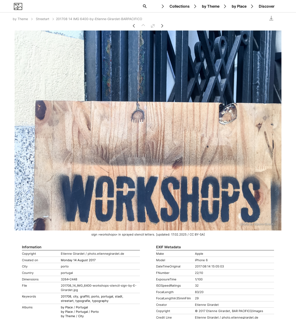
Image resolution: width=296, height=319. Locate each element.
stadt (118, 296)
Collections (180, 6)
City (81, 316)
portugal (107, 296)
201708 (66, 296)
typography (100, 301)
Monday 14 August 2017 (78, 260)
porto (95, 296)
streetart (67, 301)
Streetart (45, 19)
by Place (239, 6)
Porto (95, 311)
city (75, 296)
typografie (82, 301)
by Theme (210, 6)
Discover (266, 6)
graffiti (84, 296)
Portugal (82, 307)
